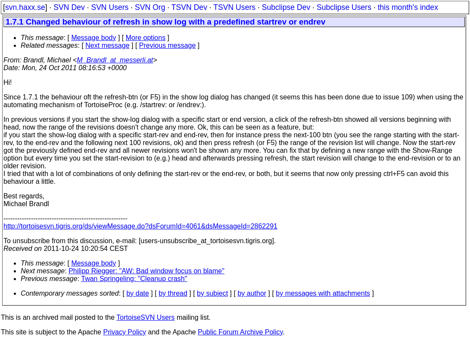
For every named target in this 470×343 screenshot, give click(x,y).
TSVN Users (234, 7)
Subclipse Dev (286, 7)
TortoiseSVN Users (145, 317)
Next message (107, 45)
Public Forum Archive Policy (240, 332)
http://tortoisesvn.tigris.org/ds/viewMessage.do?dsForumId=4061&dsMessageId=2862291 (140, 226)
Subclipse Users (344, 7)
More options (146, 37)
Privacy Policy (124, 332)
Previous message (167, 45)
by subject (212, 293)
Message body (93, 37)
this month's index (408, 7)
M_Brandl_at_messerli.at (115, 60)
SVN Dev (68, 7)
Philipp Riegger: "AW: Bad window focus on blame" (146, 271)
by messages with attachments (323, 293)
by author (251, 293)
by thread (173, 293)
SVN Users (109, 7)
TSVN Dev (189, 7)
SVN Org (150, 7)
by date (137, 293)
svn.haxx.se (25, 7)
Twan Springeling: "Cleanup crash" (134, 278)
